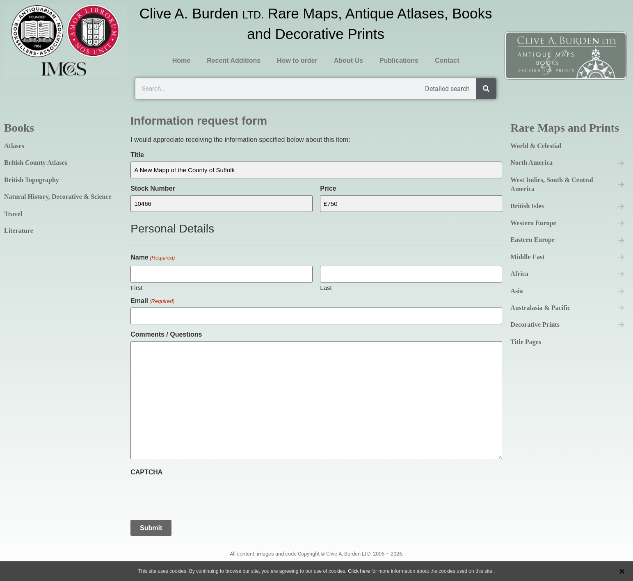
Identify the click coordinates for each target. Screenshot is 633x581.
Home (181, 60)
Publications (398, 60)
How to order (297, 60)
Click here (359, 571)
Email (152, 299)
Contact (447, 60)
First (136, 286)
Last (325, 286)
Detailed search (447, 89)
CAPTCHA (146, 470)
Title (137, 155)
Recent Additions (234, 60)
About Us (348, 60)
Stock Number (152, 188)
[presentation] (192, 493)
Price (328, 188)
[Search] (486, 88)
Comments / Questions (166, 333)
